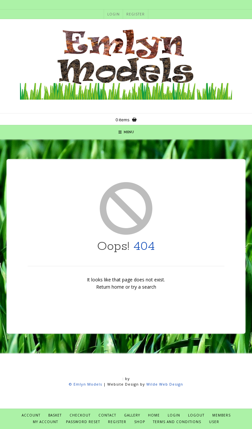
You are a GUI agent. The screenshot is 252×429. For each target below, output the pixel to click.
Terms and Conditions (177, 421)
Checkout (80, 415)
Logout (196, 415)
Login (113, 14)
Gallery (132, 415)
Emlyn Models (88, 384)
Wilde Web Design (164, 384)
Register (135, 14)
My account (45, 421)
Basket (55, 415)
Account (31, 415)
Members (221, 415)
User (214, 421)
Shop (139, 421)
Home (154, 415)
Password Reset (83, 421)
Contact (107, 415)
